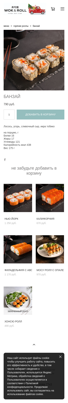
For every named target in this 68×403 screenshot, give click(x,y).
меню (6, 26)
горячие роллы (20, 26)
